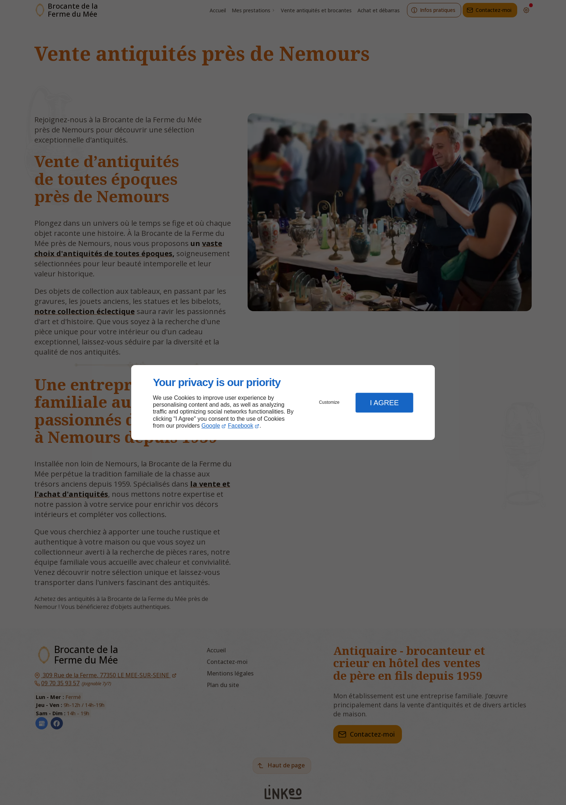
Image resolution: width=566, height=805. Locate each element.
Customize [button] (329, 402)
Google (210, 426)
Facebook (240, 426)
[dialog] (283, 402)
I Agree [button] (384, 403)
